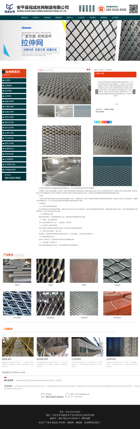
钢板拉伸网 (9, 101)
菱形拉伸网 (9, 117)
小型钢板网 (58, 380)
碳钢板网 (34, 380)
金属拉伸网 (9, 107)
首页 (95, 70)
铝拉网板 (8, 91)
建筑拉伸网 (9, 143)
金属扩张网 (9, 133)
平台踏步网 (9, 138)
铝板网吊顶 (9, 149)
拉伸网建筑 (9, 159)
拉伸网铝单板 (10, 164)
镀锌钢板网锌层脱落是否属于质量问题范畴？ (117, 386)
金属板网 (8, 86)
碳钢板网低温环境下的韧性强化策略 (89, 386)
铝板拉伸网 (9, 112)
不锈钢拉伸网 (10, 170)
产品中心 (101, 70)
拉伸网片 (8, 96)
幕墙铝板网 (9, 154)
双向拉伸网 (9, 128)
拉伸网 (7, 80)
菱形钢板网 (50, 380)
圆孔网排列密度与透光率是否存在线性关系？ (30, 386)
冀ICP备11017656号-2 (69, 418)
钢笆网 (28, 380)
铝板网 (23, 380)
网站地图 (86, 418)
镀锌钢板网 (42, 380)
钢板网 (18, 380)
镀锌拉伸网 (9, 122)
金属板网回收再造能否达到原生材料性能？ (61, 386)
